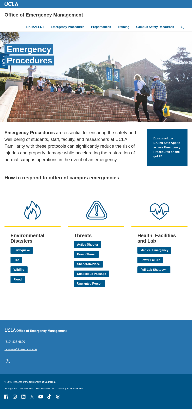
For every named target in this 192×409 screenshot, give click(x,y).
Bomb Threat (86, 254)
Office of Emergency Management (43, 14)
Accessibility (26, 388)
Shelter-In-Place (88, 264)
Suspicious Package (91, 273)
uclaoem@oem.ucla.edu (20, 349)
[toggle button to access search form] (183, 27)
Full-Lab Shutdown (153, 269)
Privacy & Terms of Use (70, 388)
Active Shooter (87, 244)
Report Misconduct (46, 388)
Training (123, 27)
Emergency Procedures (67, 27)
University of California (42, 381)
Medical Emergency (154, 250)
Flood (18, 279)
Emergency (10, 388)
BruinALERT (35, 27)
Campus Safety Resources (155, 27)
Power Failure (150, 260)
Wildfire (19, 269)
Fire (16, 260)
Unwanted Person (89, 283)
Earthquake (22, 250)
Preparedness (101, 27)
